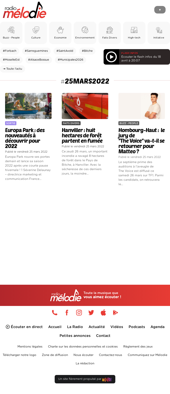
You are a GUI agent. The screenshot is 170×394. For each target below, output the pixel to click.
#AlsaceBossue (38, 59)
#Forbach (9, 51)
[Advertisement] (85, 228)
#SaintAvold (64, 51)
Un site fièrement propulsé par (85, 380)
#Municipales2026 (70, 59)
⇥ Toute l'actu (12, 68)
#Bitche (87, 51)
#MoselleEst (11, 59)
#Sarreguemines (36, 51)
